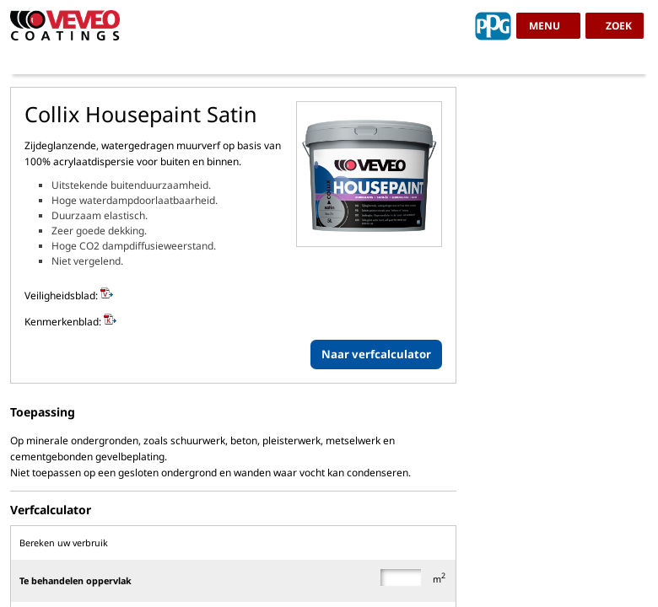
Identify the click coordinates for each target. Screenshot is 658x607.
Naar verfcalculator (376, 354)
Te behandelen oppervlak (75, 580)
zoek (619, 26)
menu (544, 26)
